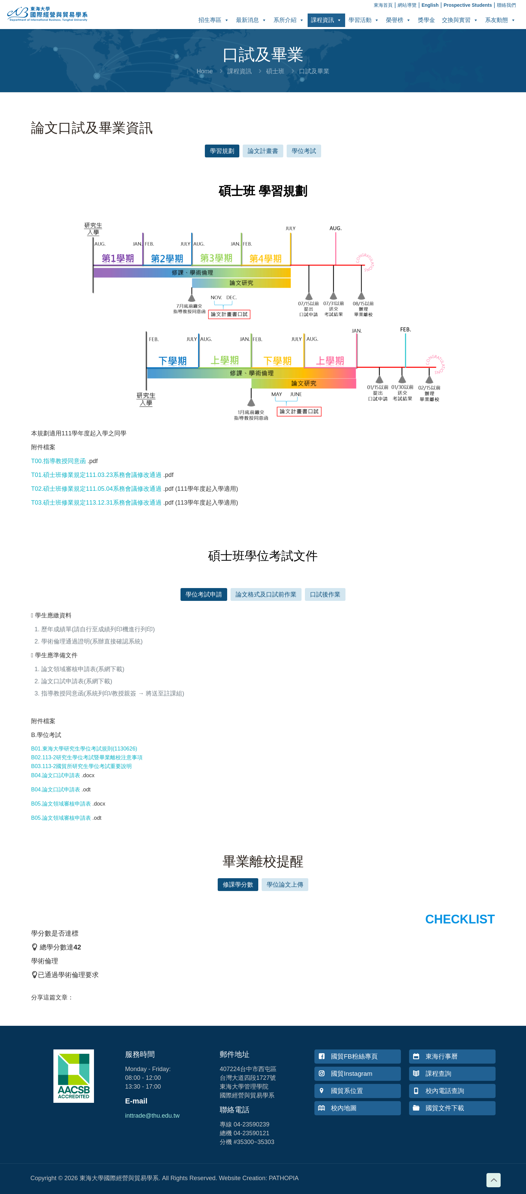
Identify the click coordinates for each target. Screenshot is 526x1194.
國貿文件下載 (438, 1108)
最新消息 (251, 20)
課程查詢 (432, 1073)
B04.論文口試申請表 (55, 775)
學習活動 (364, 20)
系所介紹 (288, 20)
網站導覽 (407, 5)
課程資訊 (326, 20)
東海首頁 (383, 5)
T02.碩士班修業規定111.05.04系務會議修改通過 (96, 488)
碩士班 (275, 71)
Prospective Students (468, 5)
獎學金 (426, 20)
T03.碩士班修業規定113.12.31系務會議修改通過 (96, 502)
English (430, 5)
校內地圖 (337, 1108)
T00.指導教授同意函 (58, 461)
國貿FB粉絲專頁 (348, 1056)
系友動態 (500, 20)
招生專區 (213, 20)
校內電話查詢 (438, 1090)
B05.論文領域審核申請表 (61, 804)
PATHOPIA (283, 1178)
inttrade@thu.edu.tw (152, 1115)
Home (204, 71)
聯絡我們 (506, 5)
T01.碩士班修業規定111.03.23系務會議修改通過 (96, 475)
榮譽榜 (398, 20)
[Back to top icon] (493, 1180)
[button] (222, 151)
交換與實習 (460, 20)
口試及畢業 (314, 71)
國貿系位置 (340, 1090)
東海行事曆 (435, 1056)
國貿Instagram (345, 1073)
